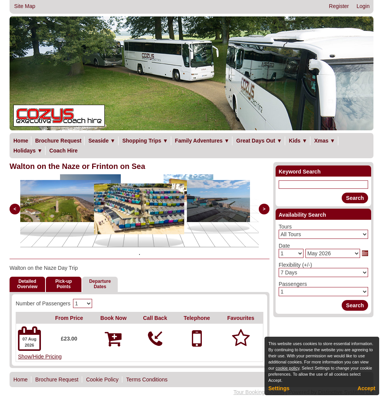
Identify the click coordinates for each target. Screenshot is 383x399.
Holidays (27, 151)
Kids (298, 141)
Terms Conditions (146, 379)
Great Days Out (259, 141)
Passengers (293, 284)
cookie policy (287, 368)
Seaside (101, 141)
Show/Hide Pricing (40, 357)
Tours (285, 227)
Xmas (324, 141)
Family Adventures (202, 141)
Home (20, 141)
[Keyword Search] (323, 184)
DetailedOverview (27, 284)
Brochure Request (58, 141)
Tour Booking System (259, 392)
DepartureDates (100, 284)
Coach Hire (63, 151)
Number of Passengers (43, 303)
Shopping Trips (145, 141)
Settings (278, 388)
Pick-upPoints (63, 284)
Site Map (24, 6)
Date (284, 246)
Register (339, 6)
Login (363, 6)
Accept (366, 388)
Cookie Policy (102, 379)
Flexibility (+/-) (295, 265)
